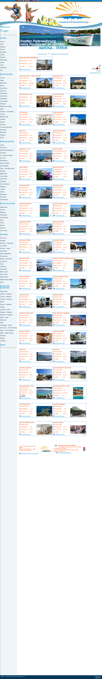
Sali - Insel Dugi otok (7, 168)
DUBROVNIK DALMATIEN (5, 287)
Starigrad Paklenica (7, 150)
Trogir (3, 77)
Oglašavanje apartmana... (64, 452)
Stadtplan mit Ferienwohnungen (59, 54)
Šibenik (3, 212)
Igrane (3, 122)
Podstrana (4, 93)
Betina (3, 225)
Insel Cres (4, 261)
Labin (2, 62)
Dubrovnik (4, 291)
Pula (2, 44)
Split (2, 109)
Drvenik (3, 124)
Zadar (2, 145)
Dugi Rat (3, 132)
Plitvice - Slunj (5, 248)
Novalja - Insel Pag (7, 243)
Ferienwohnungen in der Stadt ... (30, 453)
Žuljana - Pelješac (6, 312)
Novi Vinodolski (6, 253)
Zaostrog (3, 129)
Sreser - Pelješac (6, 304)
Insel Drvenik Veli (6, 127)
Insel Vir (3, 158)
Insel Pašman (5, 184)
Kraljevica (4, 269)
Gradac (3, 119)
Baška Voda (4, 116)
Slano (2, 301)
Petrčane (3, 197)
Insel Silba (4, 176)
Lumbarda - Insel (6, 325)
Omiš (2, 80)
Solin (2, 137)
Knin (2, 220)
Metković (3, 320)
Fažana (3, 57)
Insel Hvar (4, 96)
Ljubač (3, 189)
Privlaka (3, 152)
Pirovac (3, 228)
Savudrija (4, 67)
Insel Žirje (4, 230)
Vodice (3, 209)
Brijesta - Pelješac (6, 314)
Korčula (3, 335)
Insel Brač (4, 88)
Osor (2, 282)
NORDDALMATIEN (7, 141)
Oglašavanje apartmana (98, 677)
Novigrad (4, 52)
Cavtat (3, 307)
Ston (2, 322)
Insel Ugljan (4, 165)
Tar (2, 70)
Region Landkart (42, 54)
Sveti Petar (4, 199)
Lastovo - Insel (5, 309)
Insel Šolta (4, 101)
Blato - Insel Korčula (7, 330)
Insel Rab (4, 245)
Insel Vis (3, 90)
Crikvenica (4, 256)
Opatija (3, 240)
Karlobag (4, 251)
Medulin (3, 46)
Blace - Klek (4, 317)
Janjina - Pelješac (6, 299)
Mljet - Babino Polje (7, 333)
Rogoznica (4, 207)
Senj (2, 264)
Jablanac (3, 266)
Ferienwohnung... (26, 69)
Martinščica (4, 277)
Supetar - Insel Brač (7, 111)
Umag (2, 54)
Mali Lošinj (4, 271)
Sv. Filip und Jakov (7, 155)
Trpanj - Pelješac (6, 296)
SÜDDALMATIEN (6, 74)
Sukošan (3, 181)
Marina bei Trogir (6, 106)
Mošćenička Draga (6, 279)
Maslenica (4, 173)
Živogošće (4, 98)
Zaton (2, 191)
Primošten (4, 215)
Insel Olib (4, 178)
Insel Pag (4, 147)
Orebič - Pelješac (6, 294)
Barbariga (4, 59)
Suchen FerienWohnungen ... (95, 73)
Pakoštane (4, 160)
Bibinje (3, 171)
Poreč (2, 41)
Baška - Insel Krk (6, 258)
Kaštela (3, 135)
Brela (2, 85)
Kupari (3, 338)
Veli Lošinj (4, 274)
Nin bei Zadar (5, 163)
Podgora (3, 103)
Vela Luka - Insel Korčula (9, 327)
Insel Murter (4, 217)
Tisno (2, 222)
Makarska (4, 83)
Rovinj (3, 49)
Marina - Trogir (5, 29)
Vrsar (2, 65)
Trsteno (3, 340)
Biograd (3, 186)
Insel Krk (3, 238)
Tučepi (3, 114)
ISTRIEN (3, 38)
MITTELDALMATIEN (7, 203)
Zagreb (2, 345)
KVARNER (4, 234)
